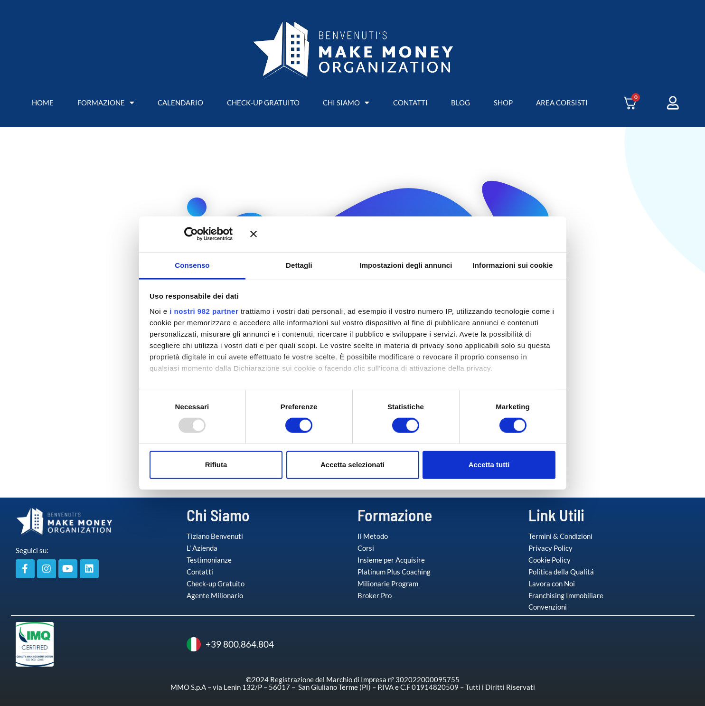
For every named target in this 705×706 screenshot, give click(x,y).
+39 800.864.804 (230, 644)
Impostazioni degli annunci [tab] (405, 265)
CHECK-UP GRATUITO (263, 102)
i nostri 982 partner (203, 311)
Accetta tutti (489, 465)
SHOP (503, 102)
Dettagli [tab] (299, 265)
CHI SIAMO (346, 102)
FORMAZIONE (105, 102)
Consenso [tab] (192, 265)
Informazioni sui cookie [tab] (513, 265)
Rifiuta (216, 465)
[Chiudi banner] (402, 234)
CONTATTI (410, 102)
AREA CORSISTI (562, 102)
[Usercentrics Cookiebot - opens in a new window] (205, 234)
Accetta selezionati (352, 465)
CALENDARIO (180, 102)
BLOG (460, 102)
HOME (43, 102)
